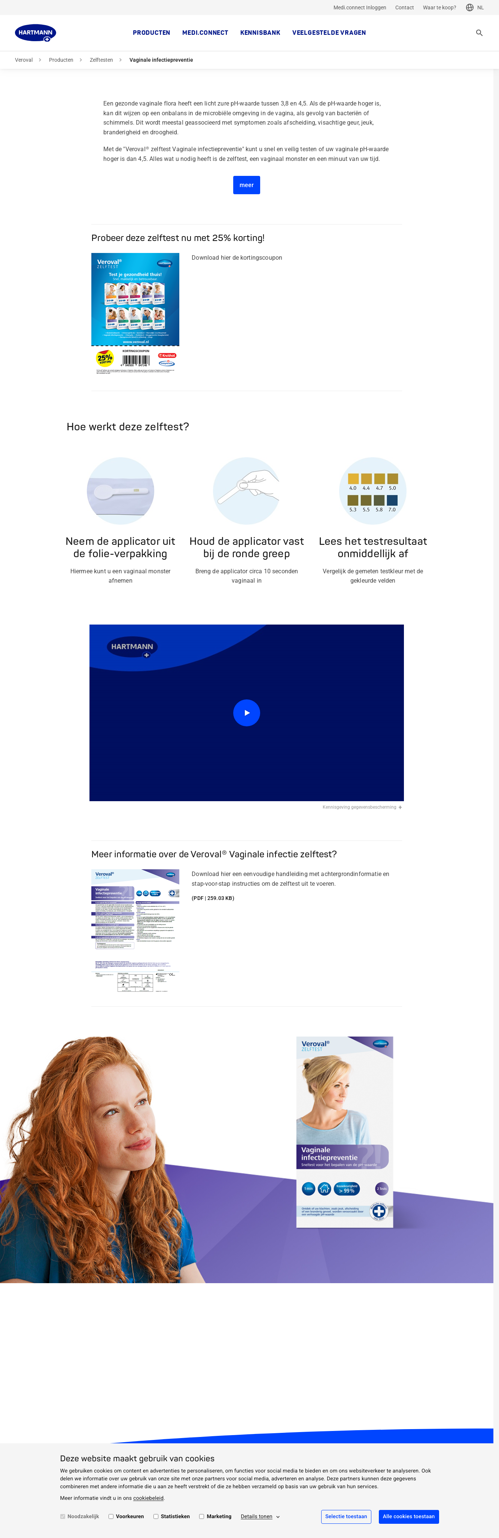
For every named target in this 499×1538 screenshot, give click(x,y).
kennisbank (260, 33)
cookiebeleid (148, 1498)
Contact (404, 7)
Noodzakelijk (83, 1517)
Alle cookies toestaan (409, 1517)
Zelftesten (101, 60)
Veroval (24, 60)
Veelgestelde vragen (329, 33)
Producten (151, 33)
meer (247, 185)
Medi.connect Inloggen (360, 7)
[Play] (246, 713)
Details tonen (256, 1517)
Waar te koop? (439, 7)
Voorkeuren (130, 1517)
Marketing (219, 1517)
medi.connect (205, 33)
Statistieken (175, 1517)
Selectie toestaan (346, 1517)
